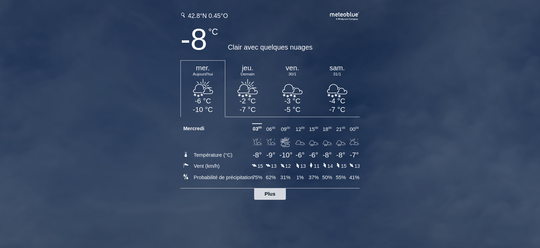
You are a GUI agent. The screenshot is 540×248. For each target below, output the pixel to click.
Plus (270, 194)
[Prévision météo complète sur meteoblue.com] (345, 15)
